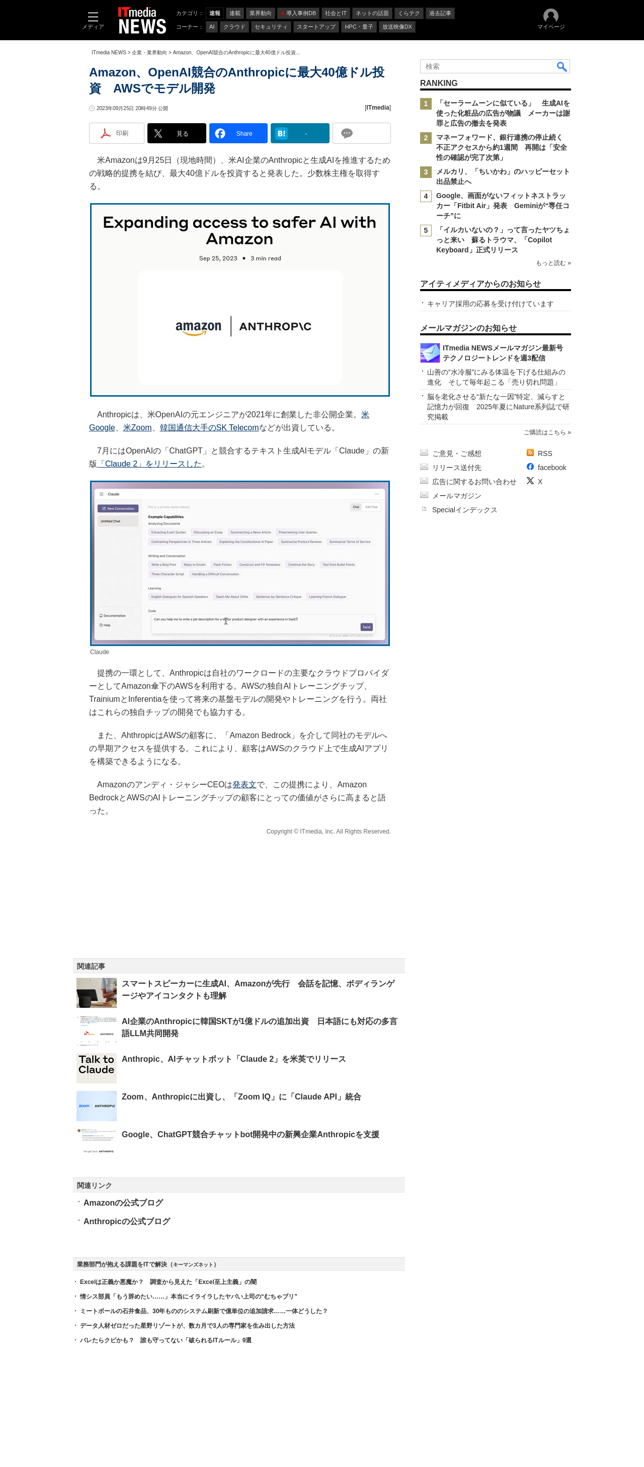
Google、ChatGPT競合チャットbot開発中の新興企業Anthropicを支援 (250, 1134)
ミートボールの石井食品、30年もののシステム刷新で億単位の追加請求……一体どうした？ (204, 1311)
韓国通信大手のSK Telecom (209, 427)
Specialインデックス (465, 510)
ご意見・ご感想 (456, 453)
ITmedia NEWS (109, 52)
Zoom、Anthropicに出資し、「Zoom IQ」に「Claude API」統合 (241, 1096)
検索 (562, 66)
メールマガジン (456, 496)
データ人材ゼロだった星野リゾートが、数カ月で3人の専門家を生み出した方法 (187, 1325)
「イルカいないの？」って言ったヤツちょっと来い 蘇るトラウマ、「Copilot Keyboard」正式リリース (503, 240)
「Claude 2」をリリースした (149, 464)
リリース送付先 (456, 468)
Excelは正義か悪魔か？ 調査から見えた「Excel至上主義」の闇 (168, 1282)
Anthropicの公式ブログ (127, 1221)
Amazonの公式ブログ (123, 1203)
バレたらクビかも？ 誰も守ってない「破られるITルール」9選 (166, 1340)
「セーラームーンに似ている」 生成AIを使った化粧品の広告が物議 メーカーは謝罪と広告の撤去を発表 (503, 113)
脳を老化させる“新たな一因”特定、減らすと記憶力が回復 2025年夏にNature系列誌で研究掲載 (498, 407)
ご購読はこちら (545, 432)
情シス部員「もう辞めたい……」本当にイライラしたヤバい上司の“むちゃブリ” (188, 1296)
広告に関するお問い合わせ (474, 482)
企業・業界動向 (149, 52)
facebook (552, 468)
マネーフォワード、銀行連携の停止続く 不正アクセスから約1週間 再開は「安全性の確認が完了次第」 (503, 147)
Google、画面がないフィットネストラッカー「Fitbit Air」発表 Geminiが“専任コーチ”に (503, 206)
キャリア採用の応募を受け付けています (490, 304)
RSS (545, 453)
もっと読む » (553, 262)
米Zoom (137, 427)
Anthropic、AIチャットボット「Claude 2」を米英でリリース (234, 1059)
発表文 (244, 784)
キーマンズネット (193, 1264)
